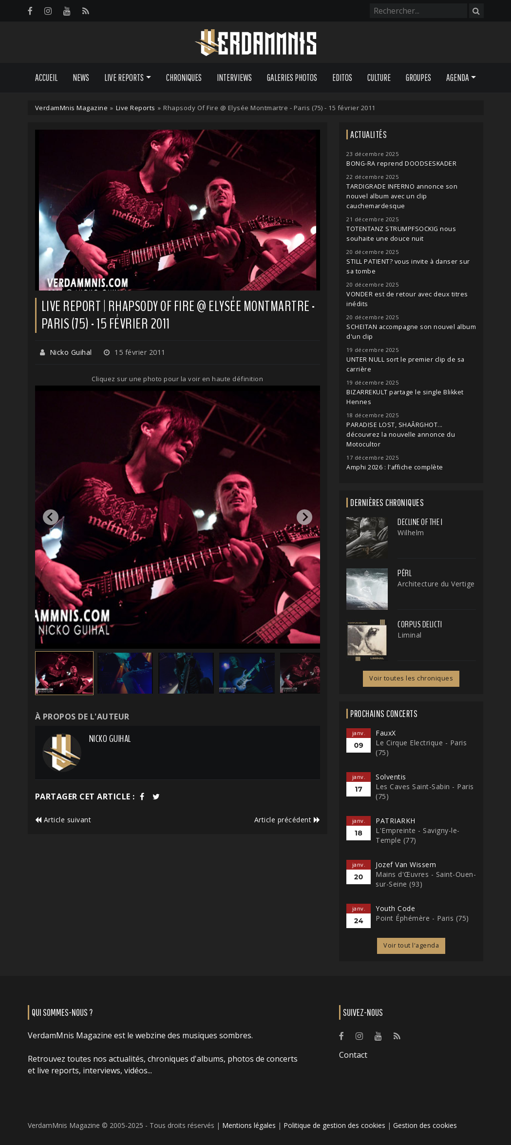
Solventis (391, 776)
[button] (64, 673)
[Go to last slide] (50, 517)
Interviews (234, 77)
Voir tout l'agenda (411, 945)
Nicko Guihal (71, 352)
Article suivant (63, 819)
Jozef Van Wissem (406, 864)
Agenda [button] (457, 77)
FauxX (386, 732)
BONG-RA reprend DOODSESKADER (401, 163)
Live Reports (135, 107)
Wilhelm (410, 532)
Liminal (409, 635)
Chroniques (184, 77)
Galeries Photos (292, 77)
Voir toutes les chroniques (411, 678)
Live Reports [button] (124, 77)
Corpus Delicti (419, 624)
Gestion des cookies (425, 1125)
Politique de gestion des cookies (334, 1125)
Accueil (46, 77)
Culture (379, 77)
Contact (353, 1054)
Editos (342, 77)
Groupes (418, 77)
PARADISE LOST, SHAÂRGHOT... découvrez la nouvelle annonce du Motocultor (400, 434)
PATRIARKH (396, 820)
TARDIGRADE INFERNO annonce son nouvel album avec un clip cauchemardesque (401, 196)
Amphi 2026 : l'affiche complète (394, 467)
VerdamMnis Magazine (71, 107)
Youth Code (395, 908)
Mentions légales (249, 1125)
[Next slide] (304, 517)
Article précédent (287, 819)
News (81, 77)
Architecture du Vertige (436, 583)
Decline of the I (419, 522)
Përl (404, 573)
